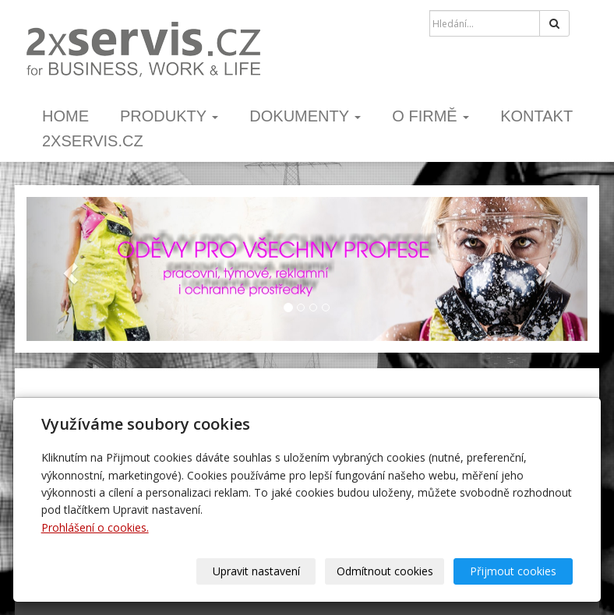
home (65, 116)
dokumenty (305, 116)
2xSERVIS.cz (92, 140)
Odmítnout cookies (385, 571)
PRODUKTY (169, 116)
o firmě (430, 116)
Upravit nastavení (256, 571)
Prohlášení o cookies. (95, 527)
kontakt (536, 116)
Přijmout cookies (513, 571)
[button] (68, 269)
